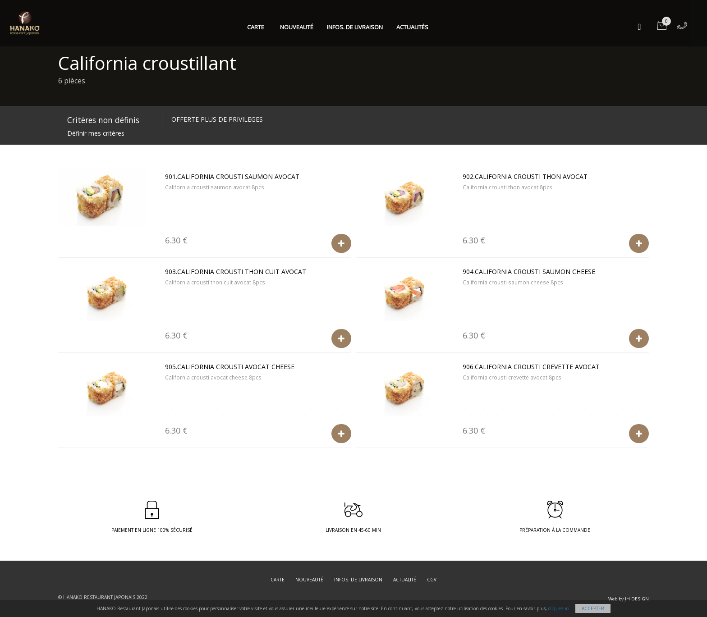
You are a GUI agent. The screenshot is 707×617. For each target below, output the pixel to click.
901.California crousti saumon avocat (232, 176)
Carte (255, 27)
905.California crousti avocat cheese (229, 366)
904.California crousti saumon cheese (529, 271)
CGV (431, 579)
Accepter (593, 608)
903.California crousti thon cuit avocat (235, 271)
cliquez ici (558, 608)
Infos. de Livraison (355, 27)
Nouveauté (296, 27)
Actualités (412, 27)
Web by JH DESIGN (628, 599)
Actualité (404, 579)
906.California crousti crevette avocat (531, 366)
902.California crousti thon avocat (525, 176)
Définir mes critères (95, 133)
